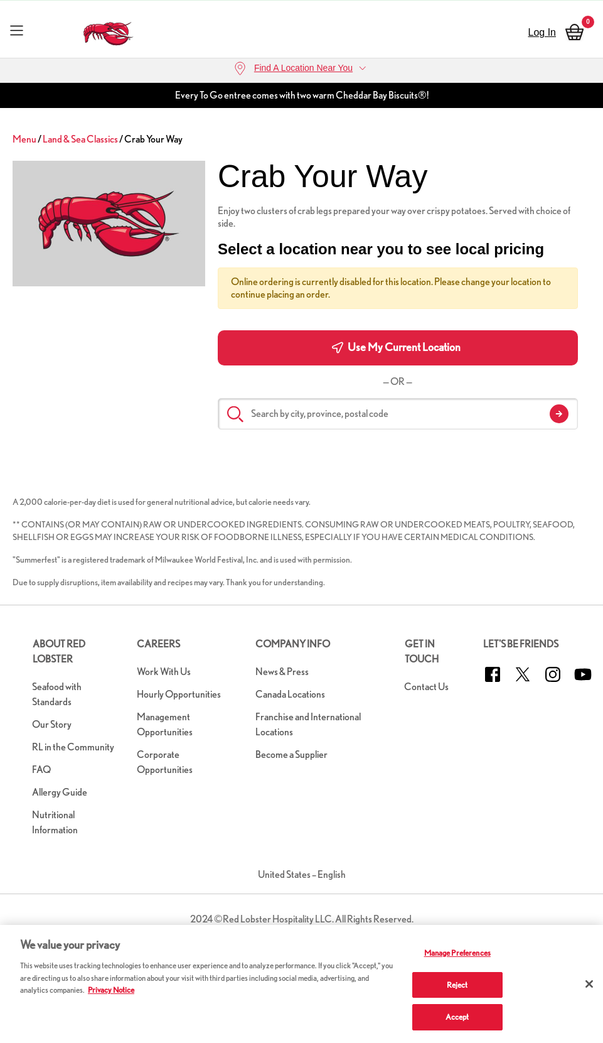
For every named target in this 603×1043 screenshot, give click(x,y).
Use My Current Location (396, 347)
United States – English (302, 874)
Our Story (52, 724)
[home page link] (108, 30)
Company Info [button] (292, 644)
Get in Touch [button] (422, 651)
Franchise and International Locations (308, 724)
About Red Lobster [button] (59, 651)
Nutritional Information (55, 822)
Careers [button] (158, 644)
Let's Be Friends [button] (520, 644)
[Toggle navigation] (16, 29)
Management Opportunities (165, 724)
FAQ (41, 769)
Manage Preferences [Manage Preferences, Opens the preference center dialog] (457, 953)
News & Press (282, 672)
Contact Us (426, 687)
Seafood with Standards (57, 694)
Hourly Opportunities (179, 694)
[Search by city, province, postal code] (398, 414)
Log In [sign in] (542, 32)
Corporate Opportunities (165, 761)
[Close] (589, 984)
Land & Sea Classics (80, 139)
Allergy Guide (59, 792)
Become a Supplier (291, 754)
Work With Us (164, 672)
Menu (24, 139)
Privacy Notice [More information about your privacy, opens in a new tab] (111, 990)
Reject (457, 985)
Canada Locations (290, 694)
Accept (457, 1017)
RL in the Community (73, 747)
